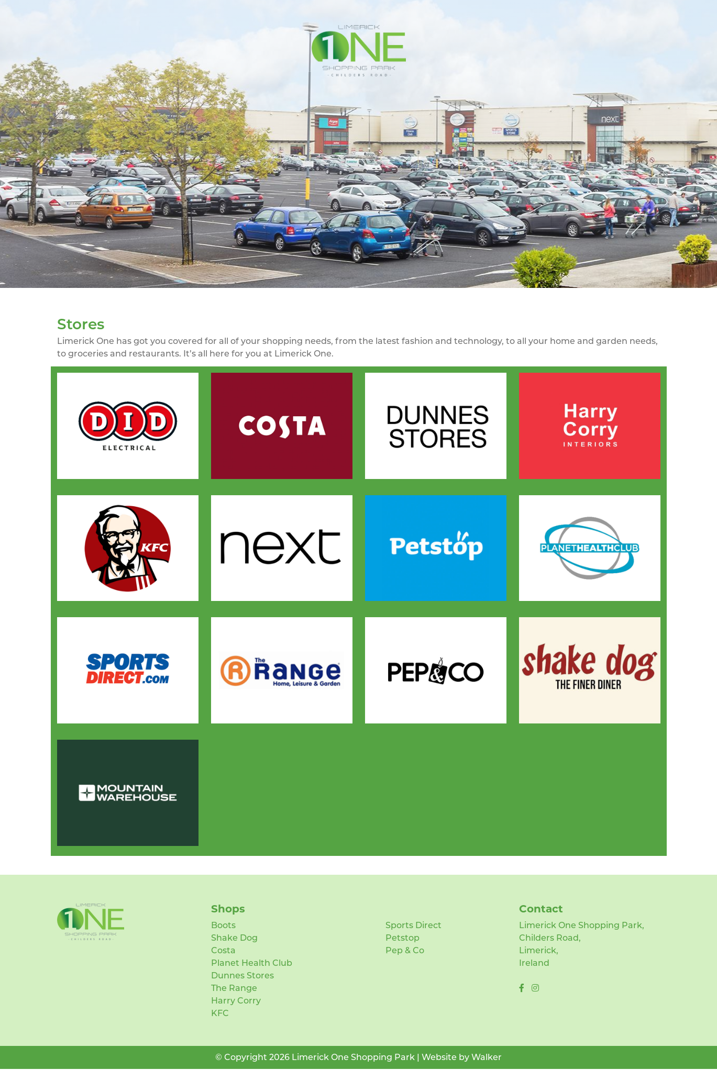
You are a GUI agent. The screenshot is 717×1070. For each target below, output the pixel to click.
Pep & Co (404, 950)
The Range (234, 988)
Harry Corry (236, 1001)
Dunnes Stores (242, 975)
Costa (223, 950)
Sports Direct (413, 925)
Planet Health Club (251, 963)
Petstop (402, 938)
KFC (220, 1013)
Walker (486, 1057)
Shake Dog (234, 938)
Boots (223, 925)
